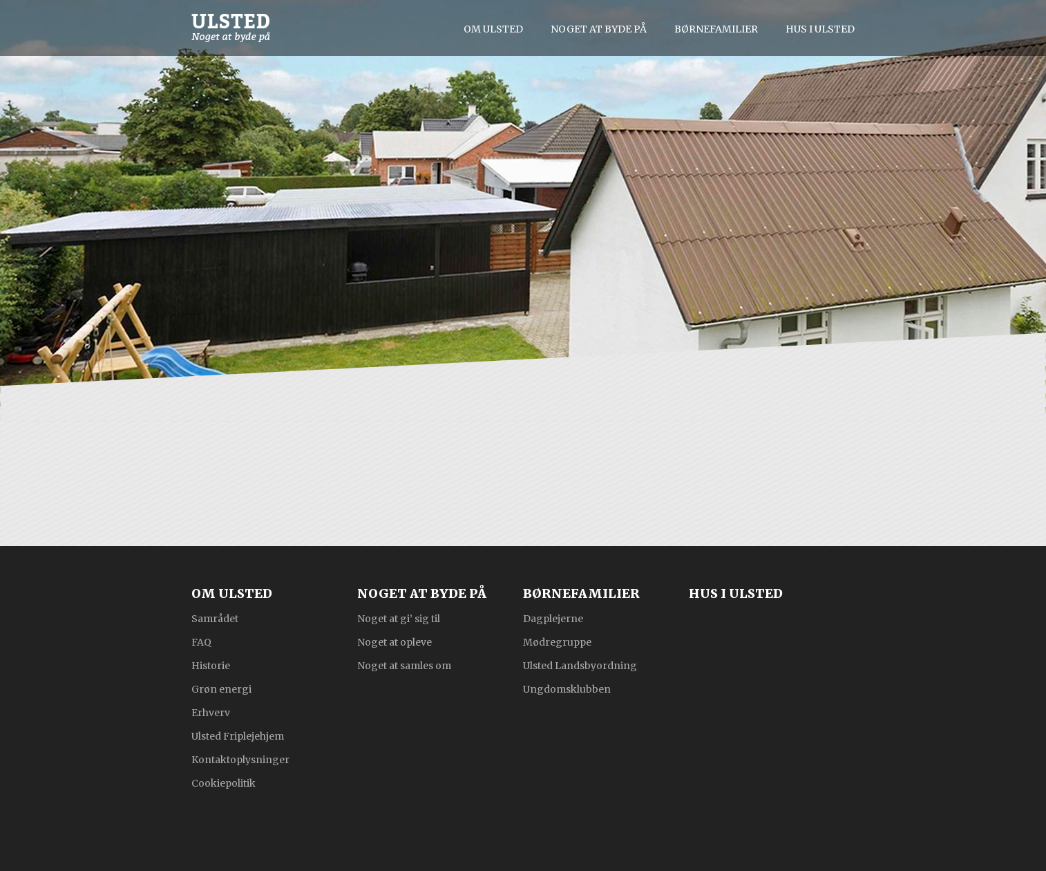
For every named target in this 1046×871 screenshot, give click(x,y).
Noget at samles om (404, 665)
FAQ (201, 641)
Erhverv (210, 712)
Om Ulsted (493, 29)
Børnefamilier (716, 29)
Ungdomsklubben (567, 688)
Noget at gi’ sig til (398, 618)
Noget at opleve (394, 641)
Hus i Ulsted (820, 29)
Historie (210, 665)
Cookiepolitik (223, 782)
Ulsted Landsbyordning (580, 665)
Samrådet (214, 618)
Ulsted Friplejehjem (237, 735)
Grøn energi (221, 688)
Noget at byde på (599, 29)
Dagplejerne (553, 618)
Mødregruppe (557, 641)
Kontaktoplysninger (240, 759)
